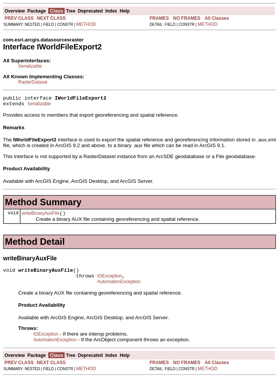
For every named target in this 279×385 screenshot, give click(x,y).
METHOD (86, 24)
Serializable (30, 66)
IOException (109, 281)
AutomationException (118, 288)
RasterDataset (33, 82)
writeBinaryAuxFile (40, 216)
